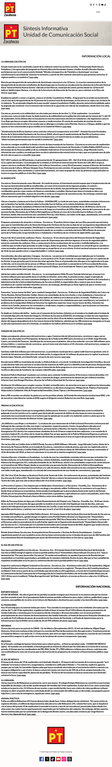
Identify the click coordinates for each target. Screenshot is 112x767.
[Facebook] (93, 4)
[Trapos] (69, 759)
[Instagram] (91, 4)
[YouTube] (102, 4)
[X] (96, 4)
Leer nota (33, 77)
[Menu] (98, 11)
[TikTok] (105, 4)
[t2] (99, 4)
